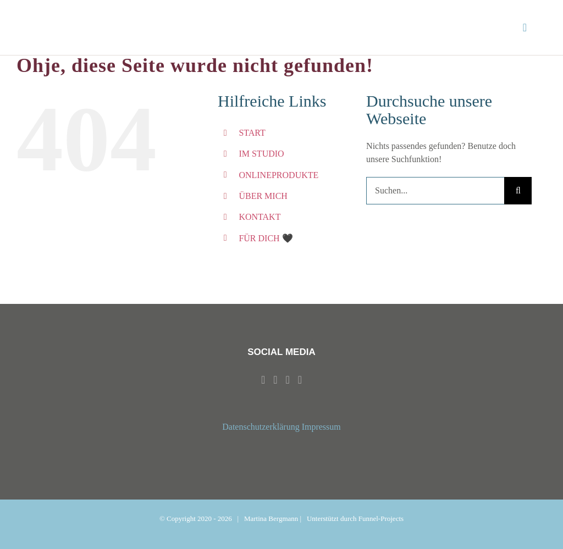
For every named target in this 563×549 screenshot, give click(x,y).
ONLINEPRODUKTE (278, 175)
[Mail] (300, 379)
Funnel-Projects (381, 518)
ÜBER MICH (263, 196)
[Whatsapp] (288, 379)
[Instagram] (275, 379)
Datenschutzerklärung (260, 426)
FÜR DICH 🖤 (265, 238)
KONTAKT (259, 216)
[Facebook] (263, 379)
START (252, 132)
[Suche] (518, 190)
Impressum (321, 426)
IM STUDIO (261, 153)
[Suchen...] (435, 190)
